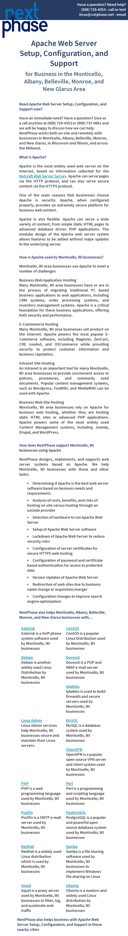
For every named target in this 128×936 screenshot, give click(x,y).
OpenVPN (74, 749)
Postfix (27, 812)
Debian (27, 657)
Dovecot (73, 657)
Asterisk (28, 628)
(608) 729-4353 (93, 9)
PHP (25, 783)
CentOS (72, 628)
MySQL (72, 720)
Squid (26, 885)
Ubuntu (72, 885)
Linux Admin (31, 720)
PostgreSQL (76, 812)
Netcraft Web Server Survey (42, 176)
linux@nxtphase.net (96, 14)
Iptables (73, 686)
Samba (72, 846)
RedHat (27, 846)
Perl (69, 783)
